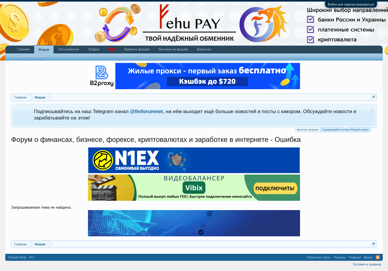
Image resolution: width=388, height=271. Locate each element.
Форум (43, 49)
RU (31, 257)
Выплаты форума (307, 129)
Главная (23, 49)
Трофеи (94, 49)
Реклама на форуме (173, 49)
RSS (378, 257)
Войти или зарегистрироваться (351, 4)
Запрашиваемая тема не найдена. (41, 207)
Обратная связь (319, 257)
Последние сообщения (27, 57)
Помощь (340, 257)
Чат (111, 49)
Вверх (368, 257)
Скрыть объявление (372, 111)
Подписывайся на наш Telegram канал (345, 129)
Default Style (17, 257)
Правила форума (137, 49)
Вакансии (204, 49)
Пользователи (68, 49)
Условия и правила (367, 264)
